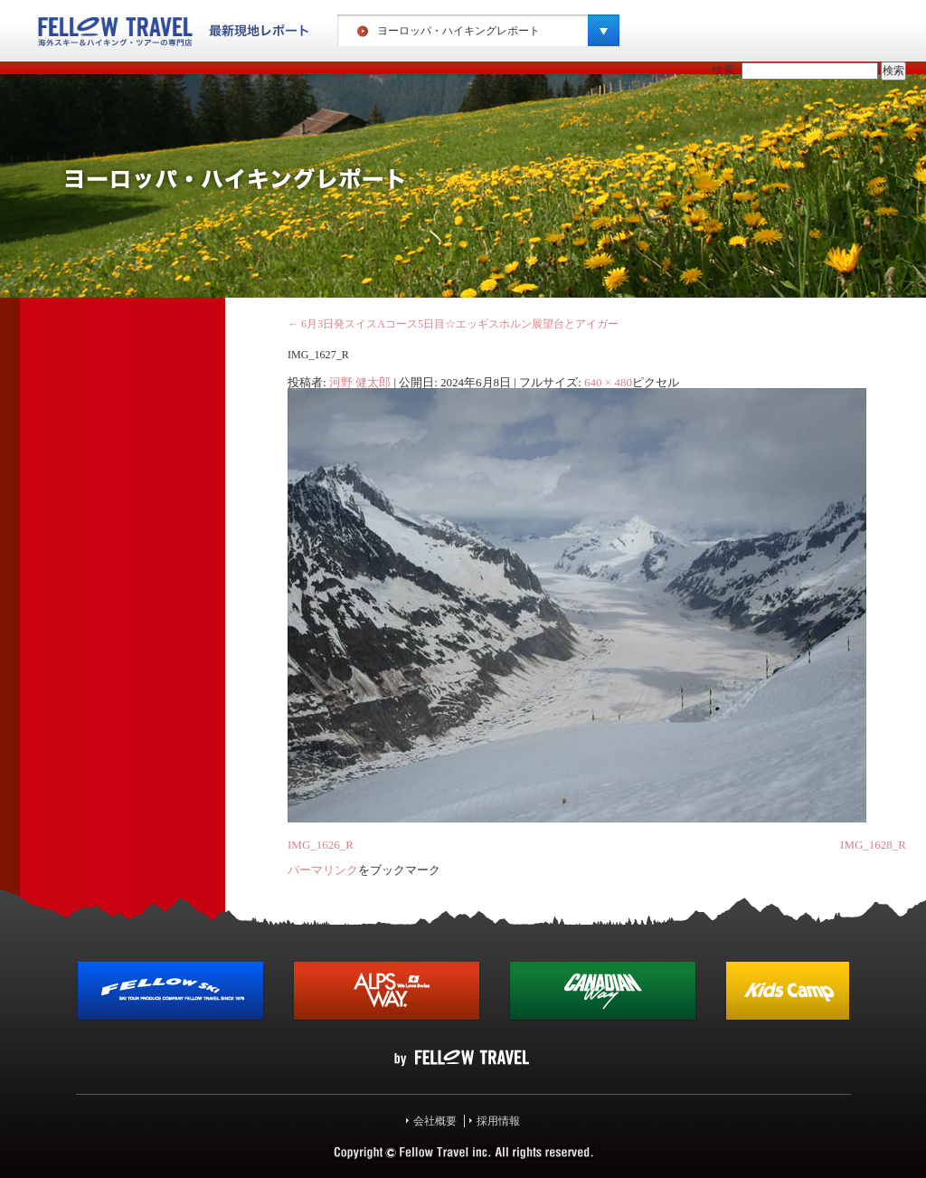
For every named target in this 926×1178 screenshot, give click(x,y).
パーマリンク (323, 870)
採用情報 (498, 1121)
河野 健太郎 (360, 382)
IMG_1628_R (873, 844)
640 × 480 (608, 382)
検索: (725, 70)
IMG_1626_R (321, 844)
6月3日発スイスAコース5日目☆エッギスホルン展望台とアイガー (453, 324)
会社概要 (435, 1121)
